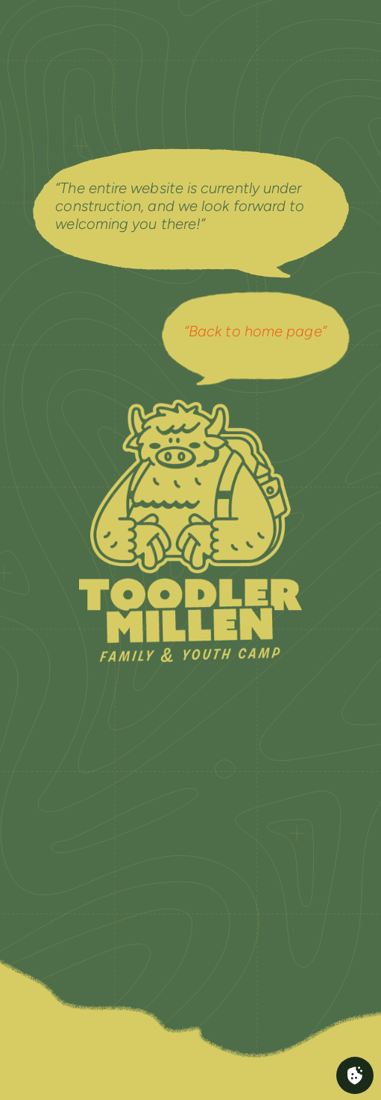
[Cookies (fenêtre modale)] (355, 1075)
